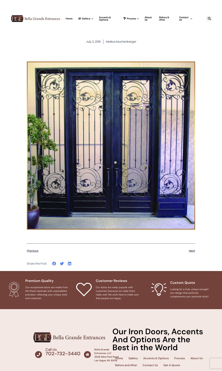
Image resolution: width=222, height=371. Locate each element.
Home (69, 18)
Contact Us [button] (185, 18)
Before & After (164, 18)
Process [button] (131, 18)
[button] (209, 18)
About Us (148, 18)
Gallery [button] (85, 18)
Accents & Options (105, 18)
